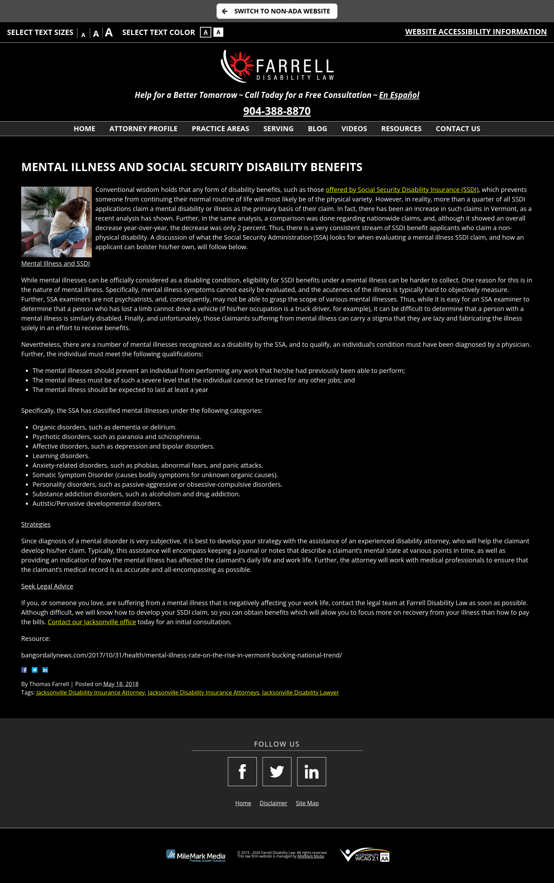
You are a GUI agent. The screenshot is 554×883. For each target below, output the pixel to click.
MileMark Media (310, 856)
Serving (278, 128)
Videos (354, 128)
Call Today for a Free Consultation (307, 94)
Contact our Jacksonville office (92, 622)
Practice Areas (220, 128)
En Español (399, 95)
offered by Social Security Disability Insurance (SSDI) (402, 189)
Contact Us (458, 128)
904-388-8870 (277, 111)
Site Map (307, 803)
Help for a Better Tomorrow (186, 94)
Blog (317, 128)
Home (84, 128)
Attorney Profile (144, 128)
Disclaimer (273, 803)
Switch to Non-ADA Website (282, 11)
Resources (401, 128)
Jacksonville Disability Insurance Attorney (90, 692)
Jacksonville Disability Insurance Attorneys (203, 692)
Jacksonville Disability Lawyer (300, 692)
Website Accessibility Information (476, 31)
